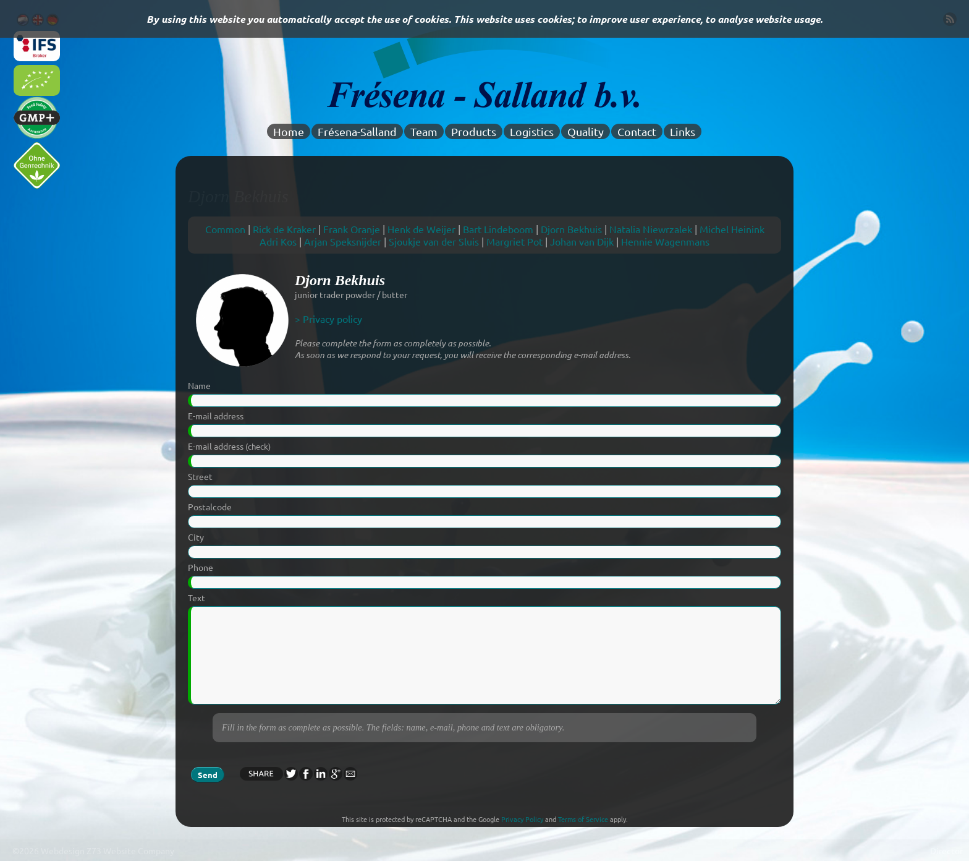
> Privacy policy (328, 318)
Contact (636, 131)
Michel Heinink (732, 229)
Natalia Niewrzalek (650, 229)
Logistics (532, 131)
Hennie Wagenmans (665, 241)
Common (225, 229)
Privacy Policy (522, 819)
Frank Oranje (351, 229)
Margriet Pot (514, 241)
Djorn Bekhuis (571, 229)
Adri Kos (278, 241)
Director (946, 850)
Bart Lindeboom (498, 229)
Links (682, 131)
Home (288, 131)
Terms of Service (583, 819)
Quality (585, 131)
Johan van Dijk (582, 241)
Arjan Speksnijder (342, 241)
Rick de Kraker (284, 229)
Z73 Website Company (130, 850)
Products (473, 131)
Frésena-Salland (357, 131)
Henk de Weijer (421, 229)
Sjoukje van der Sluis (434, 241)
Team (424, 131)
